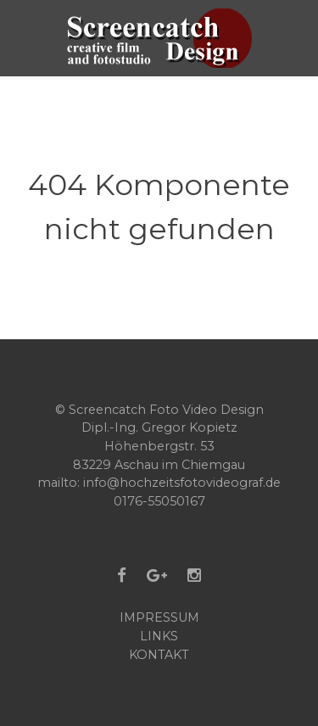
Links (159, 636)
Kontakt (159, 654)
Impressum (159, 617)
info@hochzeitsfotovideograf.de (182, 482)
